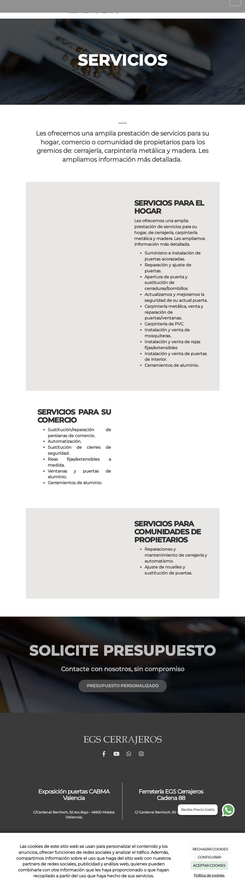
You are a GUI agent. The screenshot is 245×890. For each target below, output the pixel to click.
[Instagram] (235, 9)
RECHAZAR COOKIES (210, 849)
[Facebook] (197, 9)
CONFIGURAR (209, 857)
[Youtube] (209, 9)
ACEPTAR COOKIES (209, 865)
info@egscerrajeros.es (73, 6)
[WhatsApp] (222, 9)
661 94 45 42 (33, 6)
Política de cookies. (209, 875)
